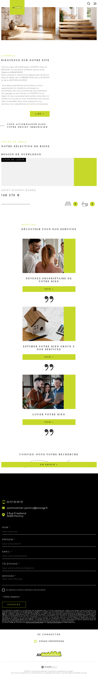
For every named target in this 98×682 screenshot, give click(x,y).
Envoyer (14, 605)
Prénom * (8, 539)
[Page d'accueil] (17, 7)
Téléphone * (10, 564)
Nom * (6, 527)
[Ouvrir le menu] (95, 3)
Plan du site (30, 673)
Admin (54, 673)
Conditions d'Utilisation (54, 622)
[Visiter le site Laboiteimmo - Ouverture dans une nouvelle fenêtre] (49, 667)
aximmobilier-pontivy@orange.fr (27, 508)
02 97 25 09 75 (15, 502)
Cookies (83, 673)
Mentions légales (43, 673)
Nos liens (62, 673)
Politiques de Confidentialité (34, 622)
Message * (9, 576)
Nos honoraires (17, 673)
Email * (7, 552)
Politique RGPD (73, 673)
